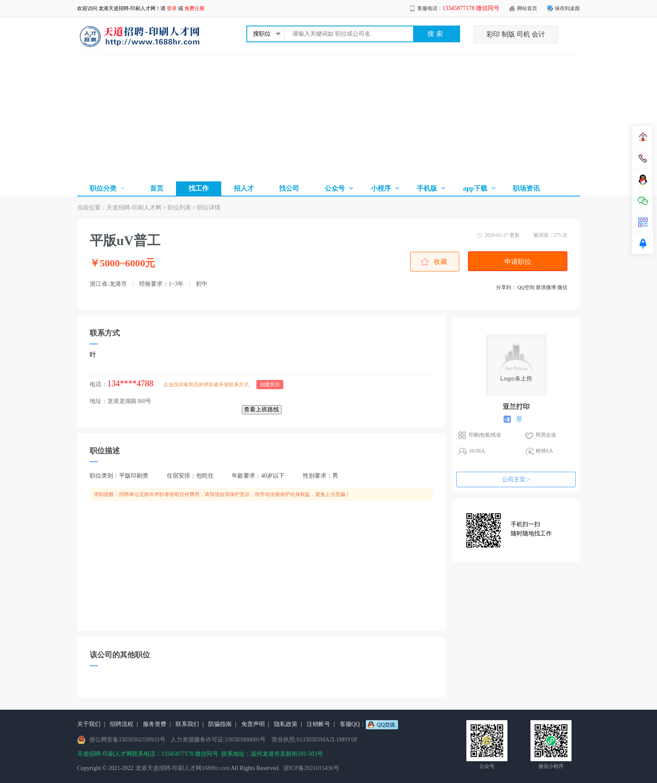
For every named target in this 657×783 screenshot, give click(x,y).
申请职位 (517, 261)
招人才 (244, 188)
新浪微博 (546, 287)
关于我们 (89, 724)
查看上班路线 (262, 409)
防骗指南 (220, 724)
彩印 (493, 34)
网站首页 (527, 8)
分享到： (506, 287)
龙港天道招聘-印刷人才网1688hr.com (182, 768)
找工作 (199, 188)
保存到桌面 (567, 8)
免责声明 (253, 724)
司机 (523, 34)
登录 (172, 8)
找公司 (289, 188)
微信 (562, 287)
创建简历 (270, 385)
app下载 (475, 188)
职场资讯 (526, 188)
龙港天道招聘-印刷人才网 (126, 8)
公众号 (335, 188)
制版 (508, 34)
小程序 (381, 188)
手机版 (427, 188)
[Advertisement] (328, 118)
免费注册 (194, 8)
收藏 (440, 261)
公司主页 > (516, 479)
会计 (538, 34)
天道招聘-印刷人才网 (133, 207)
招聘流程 (121, 724)
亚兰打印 (516, 406)
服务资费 (154, 724)
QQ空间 (526, 287)
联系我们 (187, 724)
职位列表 (179, 207)
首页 (156, 188)
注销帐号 (318, 724)
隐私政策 (285, 724)
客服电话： (458, 8)
